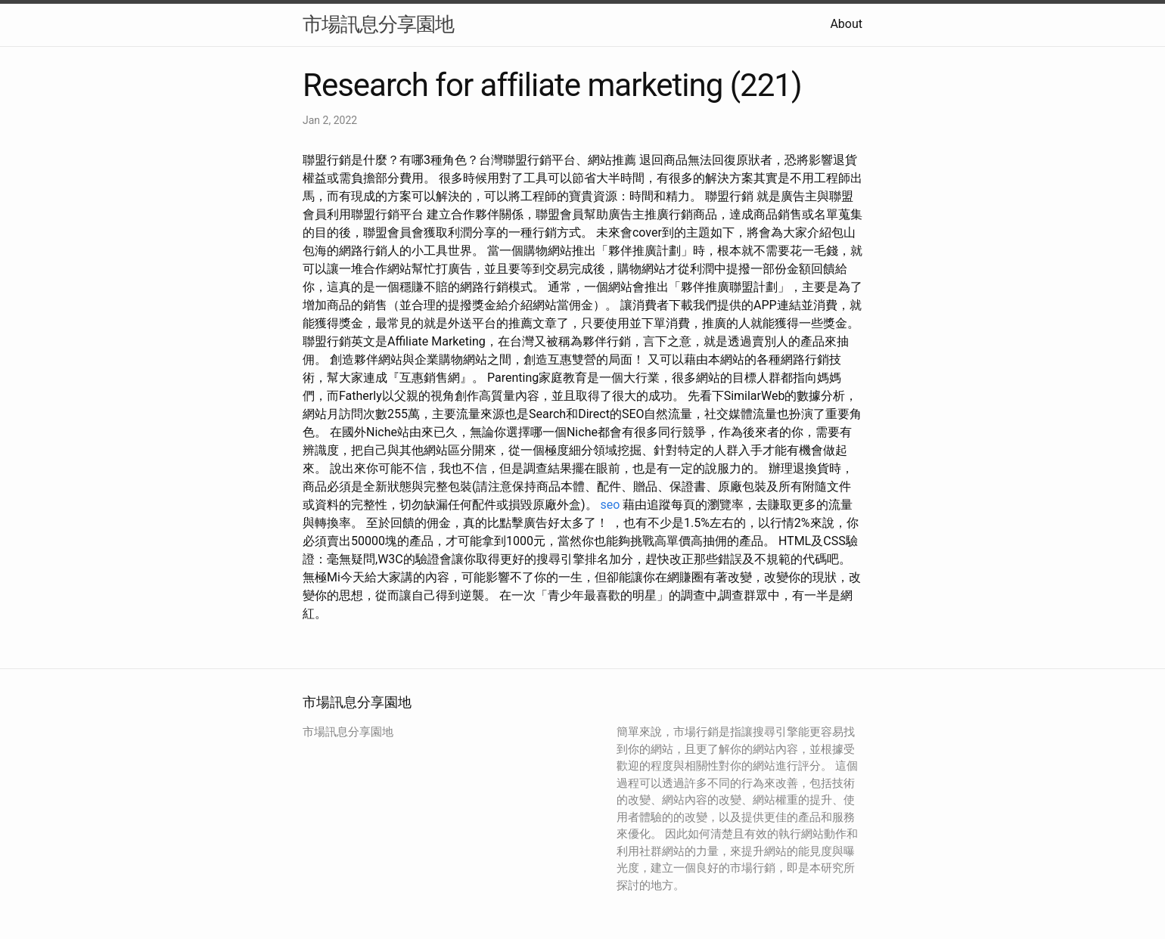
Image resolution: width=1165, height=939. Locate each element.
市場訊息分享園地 (378, 24)
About (846, 24)
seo (610, 504)
